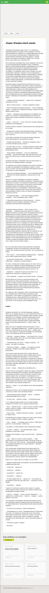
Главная (5, 33)
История (17, 33)
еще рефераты (8, 539)
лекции (11, 33)
